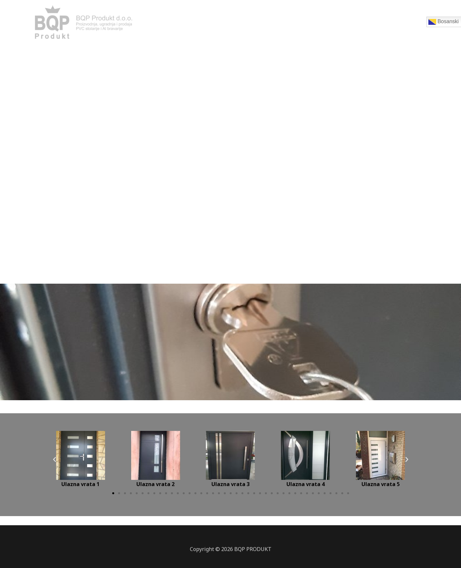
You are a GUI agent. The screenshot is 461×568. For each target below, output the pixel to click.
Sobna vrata (287, 24)
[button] (113, 493)
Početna (182, 24)
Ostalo (413, 24)
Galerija (385, 24)
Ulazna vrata (247, 24)
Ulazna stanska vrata (339, 24)
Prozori (212, 24)
